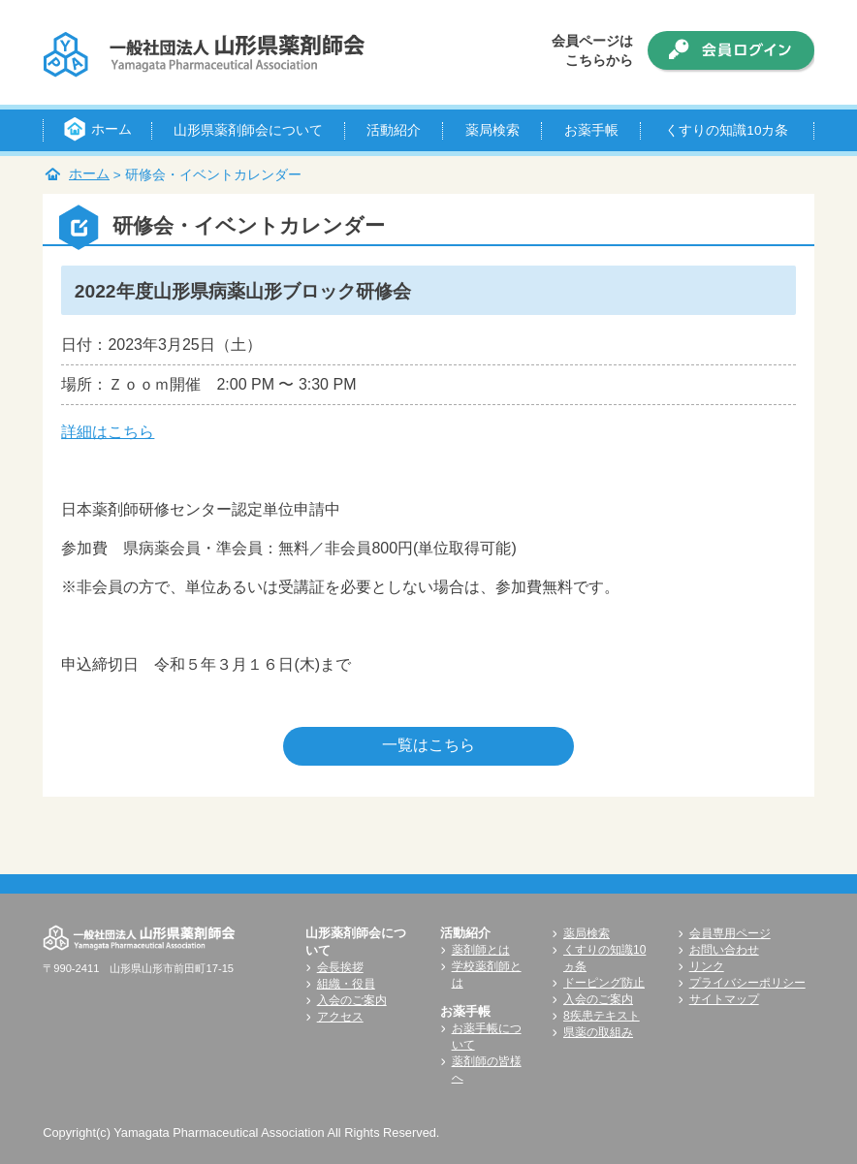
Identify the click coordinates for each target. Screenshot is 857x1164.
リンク (706, 966)
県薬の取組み (598, 1032)
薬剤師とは (481, 950)
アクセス (340, 1016)
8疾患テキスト (601, 1015)
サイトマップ (724, 999)
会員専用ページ (730, 933)
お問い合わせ (724, 950)
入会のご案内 (352, 1000)
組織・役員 (346, 984)
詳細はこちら (107, 432)
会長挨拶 (340, 967)
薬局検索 (586, 933)
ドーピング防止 (604, 983)
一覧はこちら (428, 745)
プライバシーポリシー (747, 983)
